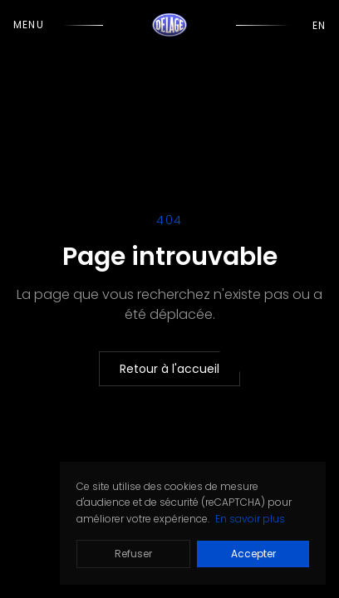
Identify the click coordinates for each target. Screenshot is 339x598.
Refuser (133, 554)
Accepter (253, 554)
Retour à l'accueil (169, 368)
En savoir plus (250, 519)
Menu (28, 25)
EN (319, 25)
